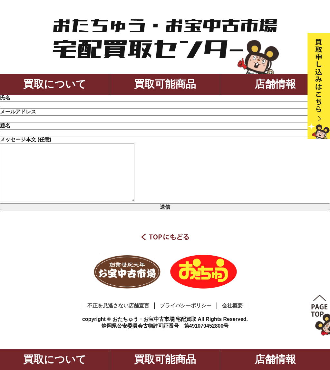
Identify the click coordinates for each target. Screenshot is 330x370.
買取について (54, 84)
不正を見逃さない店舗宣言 (118, 305)
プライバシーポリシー (185, 305)
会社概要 (232, 305)
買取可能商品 (165, 84)
